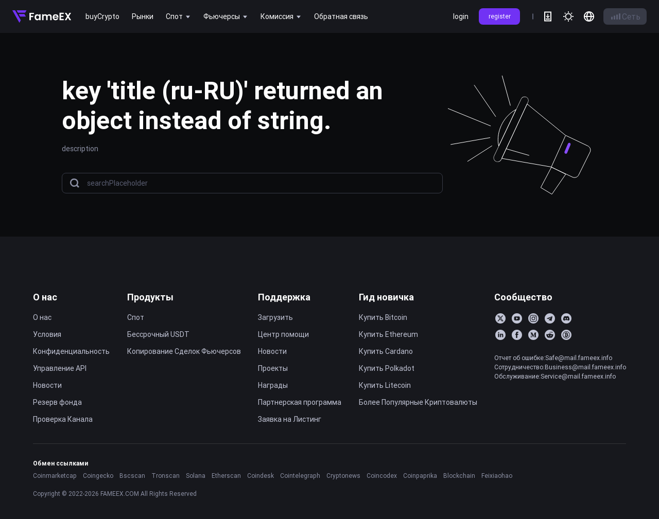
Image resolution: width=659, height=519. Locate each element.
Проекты (273, 368)
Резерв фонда (57, 402)
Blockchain (459, 475)
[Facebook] (517, 335)
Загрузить (275, 317)
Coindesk (260, 475)
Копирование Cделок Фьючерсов (184, 351)
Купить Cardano (386, 351)
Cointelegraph (300, 475)
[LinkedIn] (500, 335)
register (500, 16)
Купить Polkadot (386, 368)
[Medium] (533, 335)
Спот (135, 317)
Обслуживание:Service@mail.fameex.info (555, 376)
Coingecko (98, 475)
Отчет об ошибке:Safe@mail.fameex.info (553, 358)
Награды (273, 385)
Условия (47, 334)
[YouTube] (517, 318)
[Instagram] (533, 318)
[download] (548, 16)
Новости (47, 385)
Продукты (150, 297)
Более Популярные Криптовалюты (418, 402)
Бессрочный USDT (158, 334)
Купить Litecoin (385, 385)
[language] (589, 16)
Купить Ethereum (388, 334)
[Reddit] (550, 335)
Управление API (59, 368)
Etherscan (226, 475)
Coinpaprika (420, 475)
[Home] (41, 16)
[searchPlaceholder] (261, 183)
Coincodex (382, 475)
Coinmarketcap (55, 475)
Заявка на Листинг (289, 419)
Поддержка (284, 297)
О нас (45, 297)
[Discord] (566, 318)
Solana (195, 475)
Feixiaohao (496, 475)
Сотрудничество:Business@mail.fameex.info (560, 367)
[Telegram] (550, 318)
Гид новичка (386, 297)
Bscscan (132, 475)
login (461, 16)
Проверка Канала (63, 419)
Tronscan (165, 475)
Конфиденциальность (71, 351)
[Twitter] (500, 318)
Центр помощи (283, 334)
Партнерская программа (299, 402)
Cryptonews (343, 475)
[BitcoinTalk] (566, 335)
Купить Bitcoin (383, 317)
